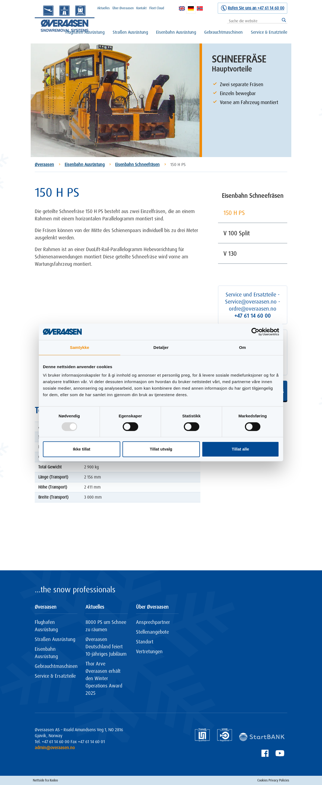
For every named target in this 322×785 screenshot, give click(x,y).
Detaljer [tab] (161, 347)
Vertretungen (149, 651)
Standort (144, 642)
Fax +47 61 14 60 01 (88, 741)
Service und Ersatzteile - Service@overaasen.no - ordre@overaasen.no (252, 305)
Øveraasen (44, 164)
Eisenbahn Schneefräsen (137, 164)
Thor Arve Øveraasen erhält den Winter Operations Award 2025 (104, 678)
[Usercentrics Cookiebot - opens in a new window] (255, 332)
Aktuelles (103, 8)
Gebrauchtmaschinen (223, 32)
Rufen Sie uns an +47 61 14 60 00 (256, 8)
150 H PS (234, 212)
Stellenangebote (152, 632)
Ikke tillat (81, 449)
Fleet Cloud (156, 8)
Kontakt (141, 8)
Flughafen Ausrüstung (85, 32)
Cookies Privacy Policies (273, 780)
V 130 (230, 253)
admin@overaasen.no (55, 747)
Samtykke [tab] (79, 347)
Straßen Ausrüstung (130, 32)
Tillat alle (240, 449)
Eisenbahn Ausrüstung (176, 32)
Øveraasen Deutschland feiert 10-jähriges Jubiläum (106, 646)
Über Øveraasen (123, 8)
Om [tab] (242, 347)
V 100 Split (236, 233)
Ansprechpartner (153, 622)
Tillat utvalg (161, 449)
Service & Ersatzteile (269, 32)
